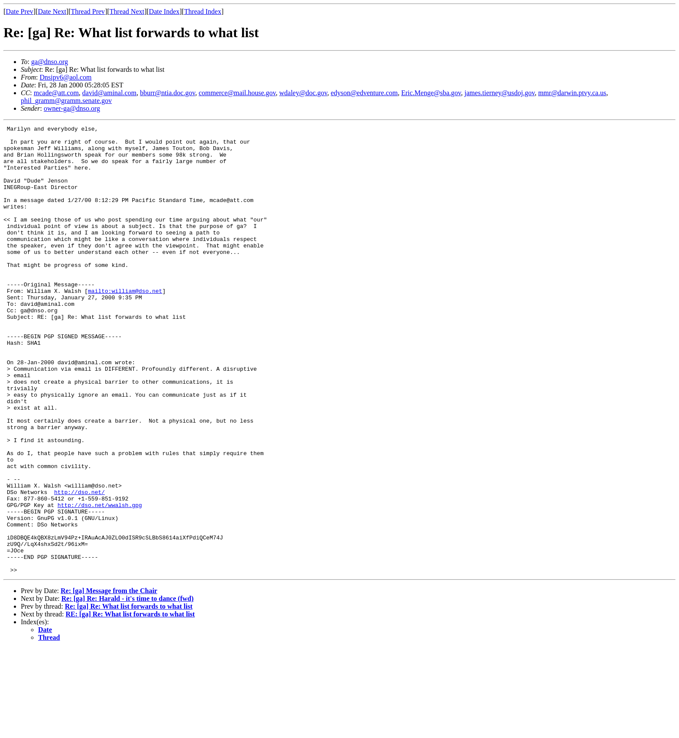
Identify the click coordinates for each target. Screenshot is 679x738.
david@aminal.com (109, 92)
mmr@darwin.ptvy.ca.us (572, 92)
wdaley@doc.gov (303, 92)
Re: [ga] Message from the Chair (109, 680)
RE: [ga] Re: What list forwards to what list (130, 703)
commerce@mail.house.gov (237, 92)
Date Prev (19, 11)
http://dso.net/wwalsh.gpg (100, 581)
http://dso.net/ (79, 566)
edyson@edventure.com (364, 92)
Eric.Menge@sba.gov (431, 92)
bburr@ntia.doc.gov (167, 92)
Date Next (52, 11)
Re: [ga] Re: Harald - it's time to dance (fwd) (127, 688)
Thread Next (127, 11)
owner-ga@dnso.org (72, 108)
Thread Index (202, 11)
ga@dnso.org (49, 61)
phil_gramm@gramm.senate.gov (66, 100)
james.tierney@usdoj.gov (500, 92)
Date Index (164, 11)
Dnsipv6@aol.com (65, 77)
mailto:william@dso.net (125, 324)
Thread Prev (88, 11)
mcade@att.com (56, 92)
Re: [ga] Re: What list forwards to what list (129, 695)
